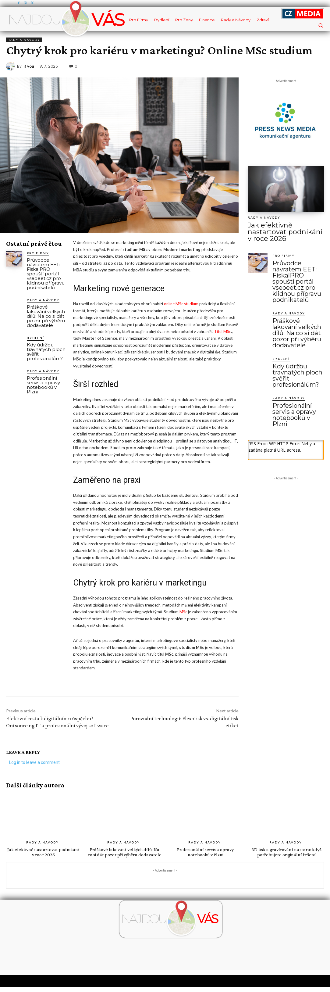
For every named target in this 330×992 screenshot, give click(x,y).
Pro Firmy (38, 253)
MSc (183, 611)
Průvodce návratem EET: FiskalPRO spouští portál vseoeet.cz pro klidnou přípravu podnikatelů (46, 273)
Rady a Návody (24, 40)
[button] (320, 25)
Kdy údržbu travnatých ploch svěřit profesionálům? (46, 351)
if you (28, 66)
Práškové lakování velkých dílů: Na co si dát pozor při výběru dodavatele (46, 316)
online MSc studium (181, 303)
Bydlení (35, 338)
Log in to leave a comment (34, 762)
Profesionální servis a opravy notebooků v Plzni (43, 385)
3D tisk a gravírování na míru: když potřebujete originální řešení (286, 852)
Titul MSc (222, 331)
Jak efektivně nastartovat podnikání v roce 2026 (281, 227)
